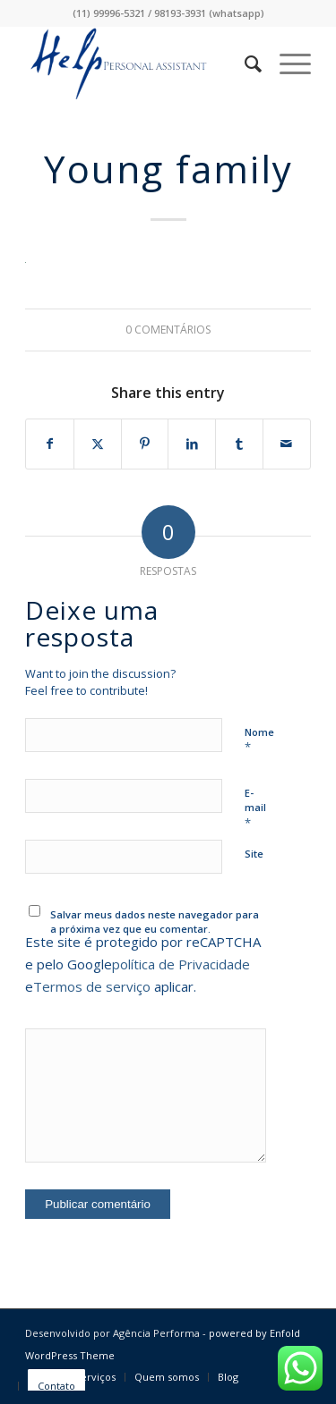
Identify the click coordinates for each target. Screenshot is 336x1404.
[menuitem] (244, 63)
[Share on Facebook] (49, 444)
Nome (259, 740)
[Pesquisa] (244, 63)
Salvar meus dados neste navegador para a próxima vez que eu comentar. (154, 922)
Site (254, 853)
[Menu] (286, 63)
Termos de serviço (92, 986)
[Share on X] (97, 444)
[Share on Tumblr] (239, 444)
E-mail (255, 808)
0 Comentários (168, 329)
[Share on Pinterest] (145, 444)
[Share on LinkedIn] (191, 444)
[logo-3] (139, 63)
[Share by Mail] (286, 444)
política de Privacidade (181, 964)
